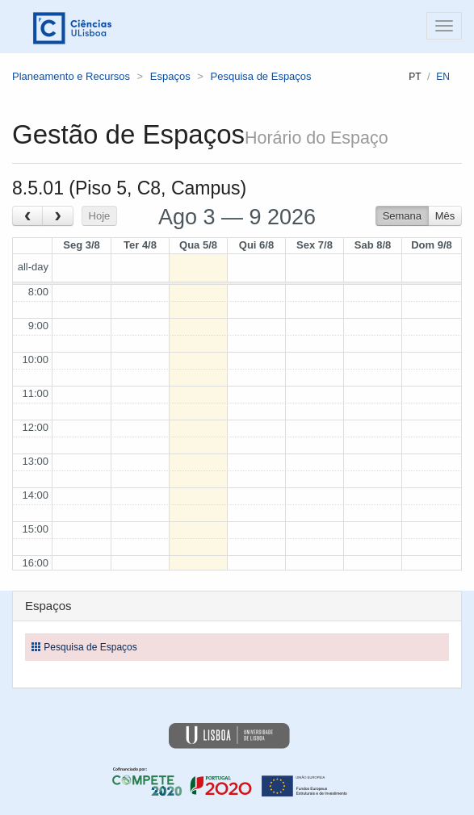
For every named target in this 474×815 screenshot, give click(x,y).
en (443, 76)
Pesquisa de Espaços (261, 76)
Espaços (170, 76)
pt (415, 76)
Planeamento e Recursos (71, 76)
